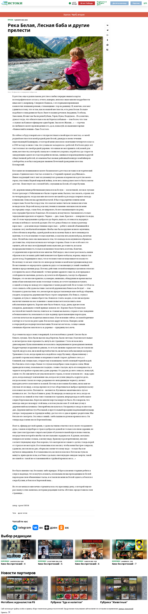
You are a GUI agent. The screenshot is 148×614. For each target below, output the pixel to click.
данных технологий (126, 609)
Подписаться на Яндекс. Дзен (102, 3)
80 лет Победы (86, 3)
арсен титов (22, 513)
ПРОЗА (10, 20)
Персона (136, 3)
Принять (4, 613)
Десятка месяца (119, 3)
